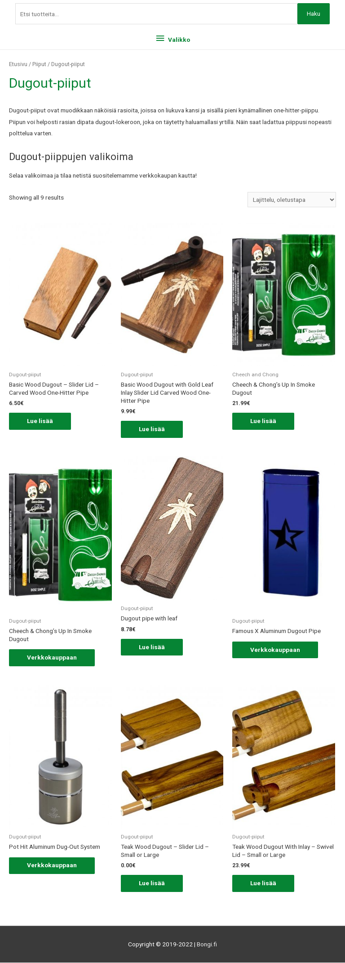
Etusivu (18, 64)
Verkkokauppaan (52, 657)
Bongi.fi (207, 944)
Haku (313, 13)
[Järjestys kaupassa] (292, 199)
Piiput (39, 64)
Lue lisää (40, 420)
